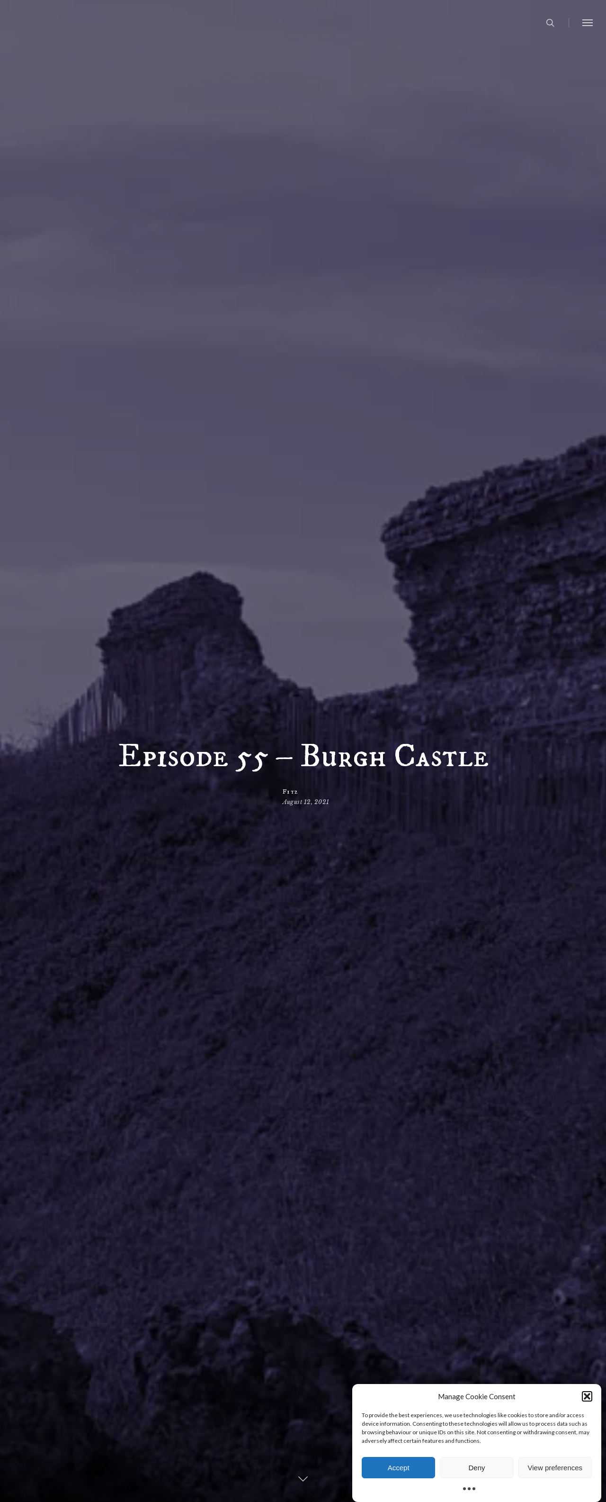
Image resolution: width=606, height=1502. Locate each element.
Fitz (290, 791)
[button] (587, 1398)
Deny (476, 1469)
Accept (399, 1469)
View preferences (555, 1469)
